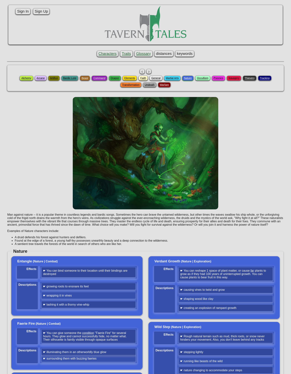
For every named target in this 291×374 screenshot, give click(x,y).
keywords (184, 54)
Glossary (143, 54)
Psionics (218, 78)
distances (164, 54)
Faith (143, 78)
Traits (126, 54)
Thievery (250, 78)
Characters (108, 54)
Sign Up (41, 11)
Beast (85, 78)
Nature (188, 78)
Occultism (202, 78)
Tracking (265, 78)
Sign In (23, 11)
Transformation (131, 84)
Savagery (233, 78)
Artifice (54, 78)
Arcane (41, 78)
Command (99, 78)
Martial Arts (172, 78)
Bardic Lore (69, 78)
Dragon (115, 78)
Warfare (164, 84)
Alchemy (26, 78)
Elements (129, 78)
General (156, 78)
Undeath (150, 84)
